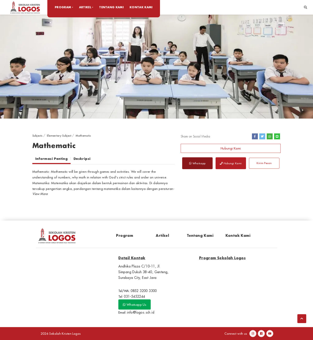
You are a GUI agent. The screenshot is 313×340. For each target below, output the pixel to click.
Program (124, 235)
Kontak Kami (141, 7)
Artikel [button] (85, 7)
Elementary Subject (59, 135)
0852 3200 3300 (144, 291)
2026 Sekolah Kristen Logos (61, 334)
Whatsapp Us (134, 305)
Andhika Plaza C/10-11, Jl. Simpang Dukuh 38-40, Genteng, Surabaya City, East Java (143, 272)
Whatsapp (197, 163)
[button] (305, 7)
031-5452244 (134, 296)
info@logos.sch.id (140, 312)
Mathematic (83, 135)
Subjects (37, 135)
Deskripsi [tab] (82, 158)
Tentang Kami (111, 7)
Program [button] (63, 7)
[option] (156, 66)
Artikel (162, 235)
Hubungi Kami (231, 148)
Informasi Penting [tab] (51, 158)
